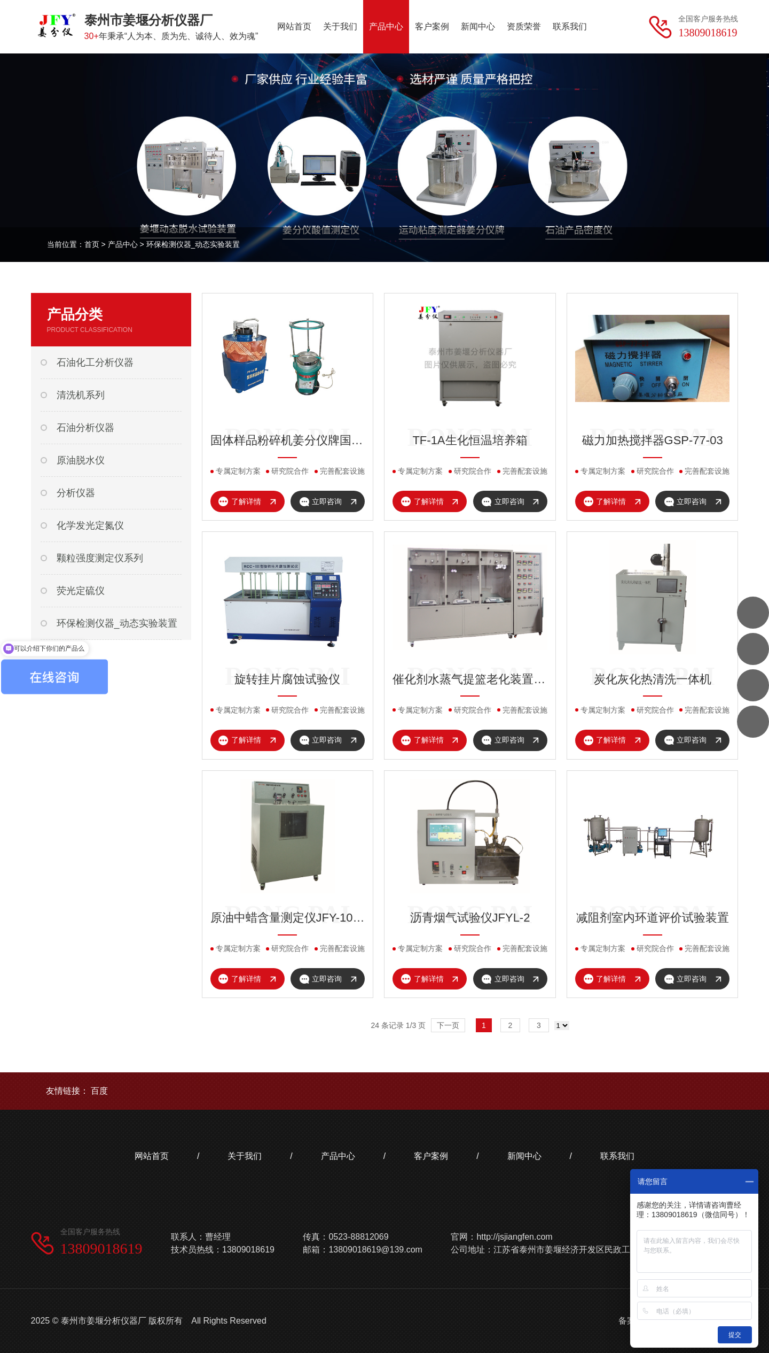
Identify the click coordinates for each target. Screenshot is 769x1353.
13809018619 (101, 1248)
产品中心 (123, 244)
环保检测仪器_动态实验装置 (193, 244)
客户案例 (431, 1156)
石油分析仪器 (85, 427)
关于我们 (244, 1156)
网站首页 (152, 1156)
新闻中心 (524, 1156)
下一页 (448, 1025)
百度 (99, 1090)
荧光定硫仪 (81, 590)
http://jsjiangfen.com (514, 1236)
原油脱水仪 (81, 460)
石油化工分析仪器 (95, 362)
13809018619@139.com (375, 1249)
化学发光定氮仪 (90, 525)
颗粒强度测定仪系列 (100, 558)
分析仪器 (76, 493)
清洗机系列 (81, 395)
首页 (91, 244)
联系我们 (617, 1156)
